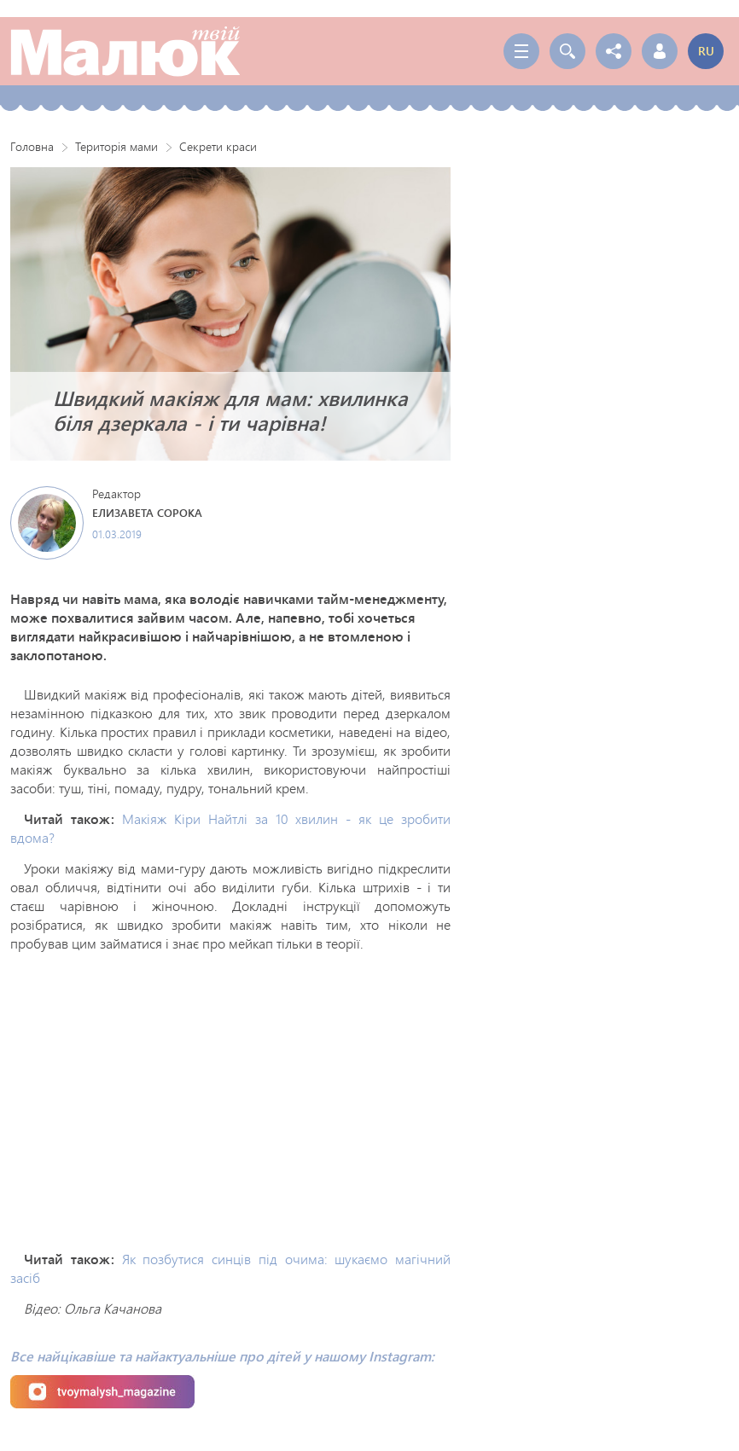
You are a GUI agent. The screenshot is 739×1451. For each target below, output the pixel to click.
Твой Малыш (125, 51)
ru (706, 51)
